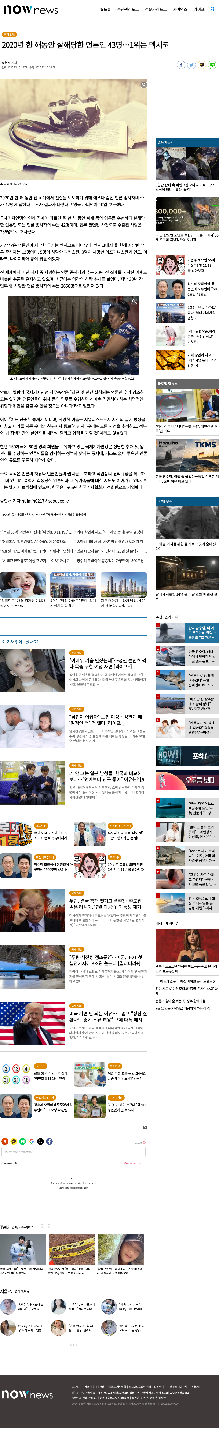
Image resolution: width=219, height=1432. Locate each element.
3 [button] (76, 1345)
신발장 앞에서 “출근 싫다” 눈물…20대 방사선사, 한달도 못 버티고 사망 (118, 1271)
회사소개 (87, 1386)
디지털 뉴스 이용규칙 (176, 1386)
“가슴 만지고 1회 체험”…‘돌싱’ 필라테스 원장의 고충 (81, 1330)
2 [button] (73, 1345)
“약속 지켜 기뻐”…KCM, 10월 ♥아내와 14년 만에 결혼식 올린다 (70, 1271)
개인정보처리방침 (116, 1386)
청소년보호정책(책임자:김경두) (145, 1386)
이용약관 (99, 1386)
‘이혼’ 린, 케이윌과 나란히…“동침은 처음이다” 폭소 (82, 1308)
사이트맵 (195, 1386)
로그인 (75, 1386)
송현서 (6, 63)
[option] (70, 1255)
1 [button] (71, 1345)
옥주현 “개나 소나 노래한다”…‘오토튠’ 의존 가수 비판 (31, 1308)
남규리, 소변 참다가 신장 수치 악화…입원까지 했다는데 (32, 1330)
